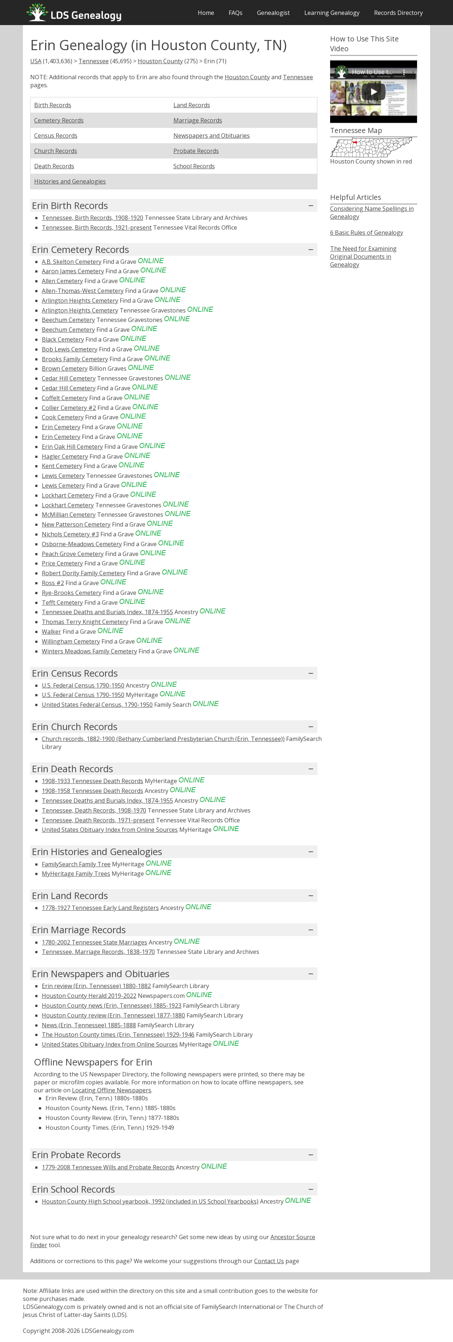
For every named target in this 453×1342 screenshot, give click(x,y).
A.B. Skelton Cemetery (71, 262)
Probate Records (196, 151)
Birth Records (52, 105)
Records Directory (398, 13)
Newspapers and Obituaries (211, 136)
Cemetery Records (59, 120)
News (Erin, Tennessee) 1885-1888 (89, 1025)
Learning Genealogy (332, 13)
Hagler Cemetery (65, 456)
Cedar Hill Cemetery (69, 378)
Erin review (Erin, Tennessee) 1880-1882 (96, 986)
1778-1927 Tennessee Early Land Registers (100, 908)
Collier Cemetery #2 (69, 408)
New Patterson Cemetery (76, 524)
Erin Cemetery (61, 427)
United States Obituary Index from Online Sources (110, 830)
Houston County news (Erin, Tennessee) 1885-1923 (111, 1005)
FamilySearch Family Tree (76, 864)
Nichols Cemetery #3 (70, 534)
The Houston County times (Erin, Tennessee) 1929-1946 (118, 1035)
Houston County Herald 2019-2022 (89, 996)
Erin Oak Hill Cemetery (72, 447)
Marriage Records (197, 120)
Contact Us (269, 1261)
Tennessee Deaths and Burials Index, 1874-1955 (107, 612)
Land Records (191, 105)
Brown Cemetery (65, 368)
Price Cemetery (62, 563)
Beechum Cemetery (68, 320)
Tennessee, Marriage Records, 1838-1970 (98, 952)
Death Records (54, 166)
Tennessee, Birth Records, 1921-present (97, 227)
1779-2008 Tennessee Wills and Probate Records (108, 1167)
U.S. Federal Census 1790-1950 (83, 685)
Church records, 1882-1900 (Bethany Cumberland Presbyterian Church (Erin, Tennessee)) (163, 739)
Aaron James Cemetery (73, 271)
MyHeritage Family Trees (76, 874)
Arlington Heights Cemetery (80, 301)
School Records (194, 166)
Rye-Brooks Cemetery (71, 593)
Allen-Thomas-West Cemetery (83, 291)
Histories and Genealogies (70, 181)
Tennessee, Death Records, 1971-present (98, 820)
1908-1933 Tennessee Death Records (92, 781)
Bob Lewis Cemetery (69, 349)
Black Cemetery (63, 339)
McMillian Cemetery (69, 515)
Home (206, 13)
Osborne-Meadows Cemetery (82, 544)
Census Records (55, 136)
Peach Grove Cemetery (73, 554)
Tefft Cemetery (62, 602)
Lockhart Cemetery (68, 495)
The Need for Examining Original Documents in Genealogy (363, 257)
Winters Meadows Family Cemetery (89, 651)
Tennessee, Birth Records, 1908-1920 (92, 218)
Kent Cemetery (62, 466)
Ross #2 (53, 583)
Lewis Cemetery (63, 476)
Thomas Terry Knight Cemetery (85, 622)
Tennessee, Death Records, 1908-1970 (94, 810)
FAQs (235, 13)
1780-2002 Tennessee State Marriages (94, 942)
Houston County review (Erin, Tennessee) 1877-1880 (113, 1015)
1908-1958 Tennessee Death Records (92, 791)
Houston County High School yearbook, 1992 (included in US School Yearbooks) (150, 1201)
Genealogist (273, 13)
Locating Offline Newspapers (111, 1090)
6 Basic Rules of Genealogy (366, 233)
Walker (51, 632)
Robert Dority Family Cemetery (83, 573)
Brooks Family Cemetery (75, 359)
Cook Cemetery (63, 417)
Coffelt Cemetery (65, 398)
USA (35, 61)
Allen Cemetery (62, 281)
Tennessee (94, 61)
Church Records (55, 151)
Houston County (160, 61)
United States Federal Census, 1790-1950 (97, 705)
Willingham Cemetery (71, 641)
